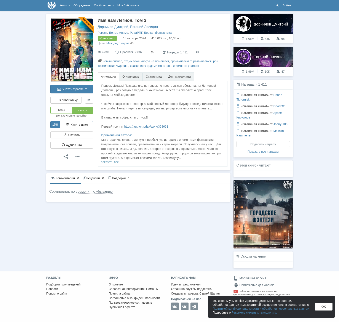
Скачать (72, 135)
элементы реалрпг (186, 65)
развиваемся (202, 61)
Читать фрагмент (72, 89)
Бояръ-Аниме (118, 32)
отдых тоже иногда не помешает (146, 61)
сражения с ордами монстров (150, 65)
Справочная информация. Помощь (133, 289)
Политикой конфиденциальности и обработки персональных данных (261, 308)
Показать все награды (263, 151)
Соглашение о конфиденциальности (134, 298)
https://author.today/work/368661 (146, 126)
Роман (102, 32)
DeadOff (279, 106)
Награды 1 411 (175, 52)
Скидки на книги (253, 256)
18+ (236, 291)
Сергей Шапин (209, 293)
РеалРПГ (136, 32)
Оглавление (130, 76)
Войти (287, 5)
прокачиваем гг (181, 61)
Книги (64, 5)
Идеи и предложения (186, 284)
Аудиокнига (72, 145)
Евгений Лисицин (144, 27)
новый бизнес (112, 61)
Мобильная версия (249, 278)
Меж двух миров (117, 43)
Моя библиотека (128, 5)
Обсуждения (82, 5)
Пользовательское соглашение (130, 302)
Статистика (154, 76)
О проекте (116, 284)
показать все (110, 162)
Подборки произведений (63, 284)
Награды (248, 84)
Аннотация (108, 76)
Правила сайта (119, 293)
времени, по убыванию (94, 191)
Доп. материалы (179, 76)
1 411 (262, 84)
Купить (82, 110)
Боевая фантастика (158, 32)
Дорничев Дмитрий (113, 27)
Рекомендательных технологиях (254, 312)
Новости (52, 289)
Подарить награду (263, 144)
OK (323, 306)
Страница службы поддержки (191, 289)
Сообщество (104, 5)
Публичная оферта (122, 307)
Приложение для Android (254, 285)
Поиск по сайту (56, 293)
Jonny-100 (280, 124)
